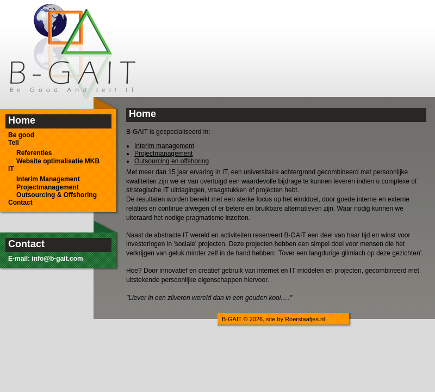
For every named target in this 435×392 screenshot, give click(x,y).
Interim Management (48, 179)
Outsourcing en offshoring (171, 161)
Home (21, 120)
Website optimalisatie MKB (58, 161)
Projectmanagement (47, 187)
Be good (21, 135)
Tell (13, 142)
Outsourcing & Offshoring (56, 195)
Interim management (164, 146)
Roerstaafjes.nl (305, 319)
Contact (20, 202)
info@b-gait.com (57, 258)
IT (11, 169)
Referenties (34, 153)
